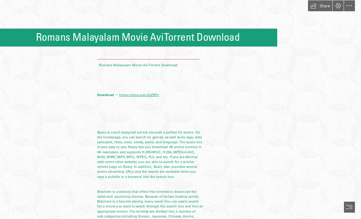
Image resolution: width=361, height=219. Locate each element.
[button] (320, 5)
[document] (180, 109)
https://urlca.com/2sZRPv (139, 95)
